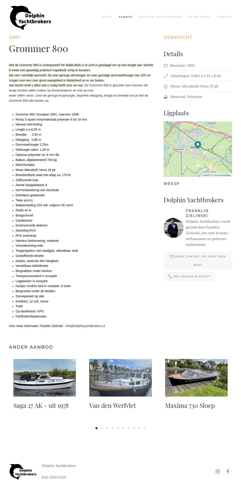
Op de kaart (199, 16)
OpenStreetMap (222, 175)
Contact (224, 16)
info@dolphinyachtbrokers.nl (85, 326)
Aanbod (126, 16)
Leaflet (205, 175)
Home (107, 16)
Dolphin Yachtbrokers (160, 16)
